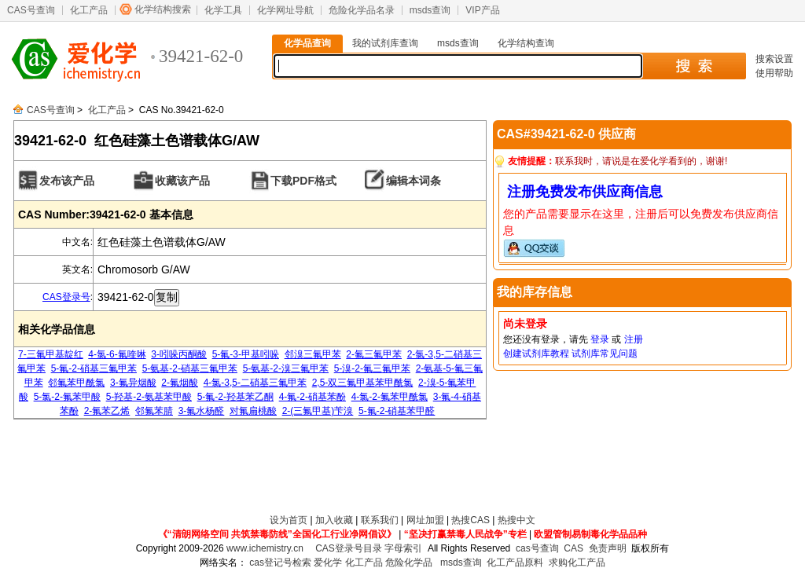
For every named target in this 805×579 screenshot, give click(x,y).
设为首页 (288, 520)
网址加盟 (425, 520)
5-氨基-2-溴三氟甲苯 (286, 368)
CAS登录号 (66, 296)
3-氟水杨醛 (201, 410)
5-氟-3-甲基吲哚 (245, 354)
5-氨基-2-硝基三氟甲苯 (189, 368)
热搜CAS (470, 520)
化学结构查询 (526, 43)
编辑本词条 (413, 180)
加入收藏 (334, 520)
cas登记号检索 (280, 562)
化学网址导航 (285, 10)
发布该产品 (66, 180)
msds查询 (430, 10)
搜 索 (693, 66)
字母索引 (403, 548)
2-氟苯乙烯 (107, 410)
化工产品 (89, 10)
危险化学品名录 (362, 10)
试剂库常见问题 (605, 353)
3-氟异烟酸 (133, 382)
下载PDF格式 (303, 180)
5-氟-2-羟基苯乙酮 (235, 396)
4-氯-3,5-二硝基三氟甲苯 (255, 382)
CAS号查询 (31, 10)
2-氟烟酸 (179, 382)
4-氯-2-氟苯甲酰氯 (389, 396)
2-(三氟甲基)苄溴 (318, 410)
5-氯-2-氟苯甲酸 (67, 396)
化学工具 (223, 10)
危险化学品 (408, 562)
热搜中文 (516, 520)
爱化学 (328, 562)
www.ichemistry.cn (264, 548)
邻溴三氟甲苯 (313, 354)
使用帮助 (774, 73)
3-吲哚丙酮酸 (179, 354)
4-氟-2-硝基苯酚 (312, 396)
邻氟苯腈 (154, 410)
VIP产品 (482, 10)
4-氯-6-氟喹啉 (116, 354)
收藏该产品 (182, 180)
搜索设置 (774, 58)
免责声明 (608, 548)
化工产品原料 (515, 562)
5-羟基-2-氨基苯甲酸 (149, 396)
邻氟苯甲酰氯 (76, 382)
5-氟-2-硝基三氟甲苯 (94, 368)
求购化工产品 (577, 562)
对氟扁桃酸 (253, 410)
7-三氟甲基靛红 (50, 354)
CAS (573, 548)
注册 (633, 339)
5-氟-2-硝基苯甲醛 (396, 410)
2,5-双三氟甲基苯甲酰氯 (363, 382)
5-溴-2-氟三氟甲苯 (372, 368)
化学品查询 (307, 43)
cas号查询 (537, 548)
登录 (599, 339)
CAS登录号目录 (348, 548)
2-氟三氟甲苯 (374, 354)
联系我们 (380, 520)
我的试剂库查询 (385, 43)
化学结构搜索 (162, 9)
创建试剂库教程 (536, 353)
